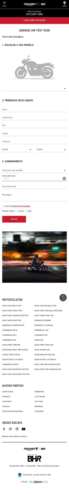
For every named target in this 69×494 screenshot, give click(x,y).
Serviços (6, 397)
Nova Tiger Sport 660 (43, 316)
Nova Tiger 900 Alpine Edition (47, 364)
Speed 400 (38, 340)
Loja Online (39, 397)
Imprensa (38, 406)
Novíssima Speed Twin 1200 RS (15, 350)
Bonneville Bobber (42, 320)
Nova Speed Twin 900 (11, 345)
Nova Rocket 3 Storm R (12, 360)
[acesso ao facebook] (4, 429)
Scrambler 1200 (9, 340)
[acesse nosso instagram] (17, 429)
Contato (6, 406)
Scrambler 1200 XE (10, 364)
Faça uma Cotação (34, 20)
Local (64, 4)
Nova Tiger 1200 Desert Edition (15, 374)
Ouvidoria (38, 411)
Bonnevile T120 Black (43, 325)
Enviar (14, 219)
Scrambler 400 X (9, 335)
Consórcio (7, 402)
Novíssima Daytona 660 (44, 355)
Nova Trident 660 (41, 350)
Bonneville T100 (41, 330)
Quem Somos (7, 392)
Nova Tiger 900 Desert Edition (15, 369)
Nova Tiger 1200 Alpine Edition (47, 369)
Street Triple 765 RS (11, 355)
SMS (29, 211)
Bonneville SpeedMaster (13, 325)
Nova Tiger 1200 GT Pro (12, 311)
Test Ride (38, 402)
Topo (63, 297)
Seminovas (39, 392)
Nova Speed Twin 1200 (43, 345)
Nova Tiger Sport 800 (11, 320)
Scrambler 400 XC (10, 330)
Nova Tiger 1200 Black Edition (15, 316)
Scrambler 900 (40, 335)
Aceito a (17, 206)
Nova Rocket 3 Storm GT (45, 360)
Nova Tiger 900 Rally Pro (45, 306)
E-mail (21, 211)
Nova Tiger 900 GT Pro (11, 306)
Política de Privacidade (12, 411)
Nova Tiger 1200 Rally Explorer (48, 311)
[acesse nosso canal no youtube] (23, 429)
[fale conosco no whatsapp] (10, 429)
